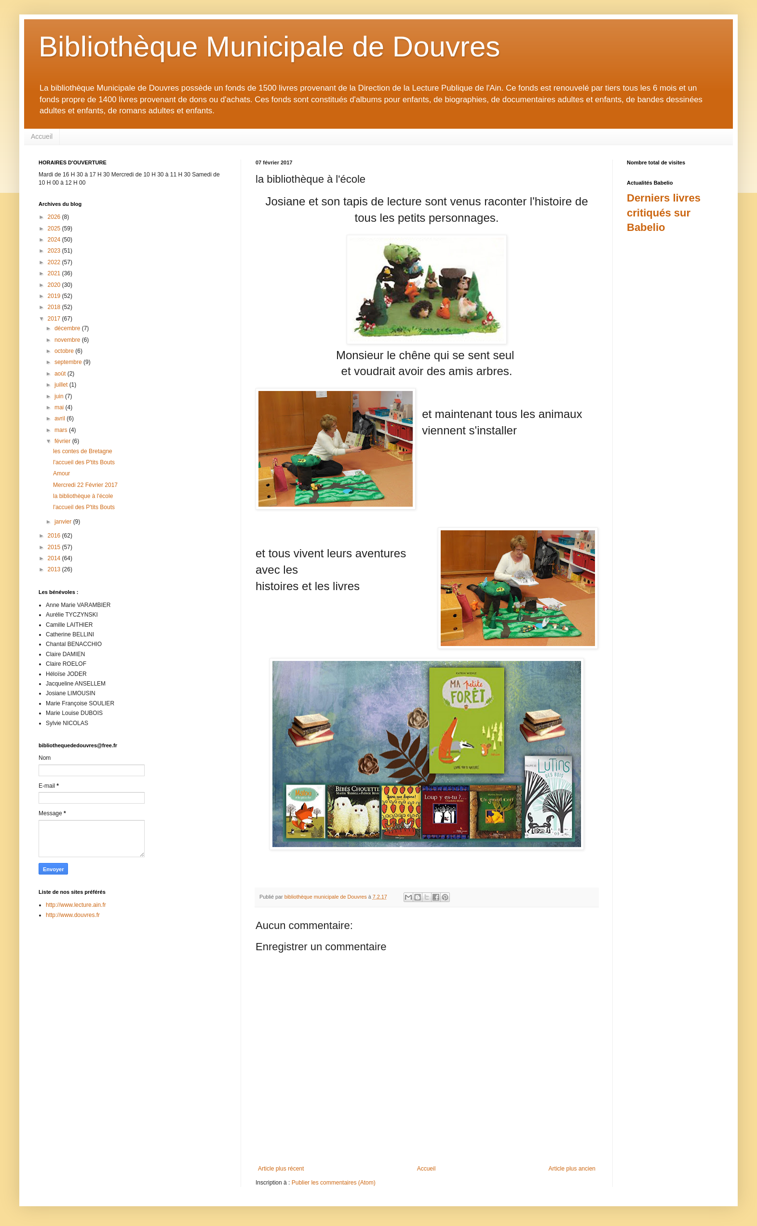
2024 (55, 239)
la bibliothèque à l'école (83, 496)
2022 (55, 262)
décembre (68, 328)
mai (60, 407)
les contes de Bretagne (82, 451)
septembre (68, 362)
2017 (55, 318)
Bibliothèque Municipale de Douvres (269, 46)
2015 (55, 547)
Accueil (42, 136)
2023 (55, 250)
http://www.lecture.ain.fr (76, 905)
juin (59, 396)
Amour (61, 473)
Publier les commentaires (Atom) (334, 1182)
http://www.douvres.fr (73, 915)
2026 (55, 217)
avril (60, 418)
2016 (55, 535)
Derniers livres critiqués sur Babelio (664, 213)
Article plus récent (281, 1168)
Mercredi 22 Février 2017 (85, 485)
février (63, 441)
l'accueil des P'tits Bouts (84, 462)
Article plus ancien (572, 1168)
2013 (55, 569)
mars (61, 430)
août (61, 373)
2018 (55, 307)
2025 (55, 228)
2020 (55, 285)
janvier (63, 521)
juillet (61, 384)
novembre (68, 340)
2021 (55, 273)
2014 (55, 558)
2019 (55, 296)
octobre (64, 351)
